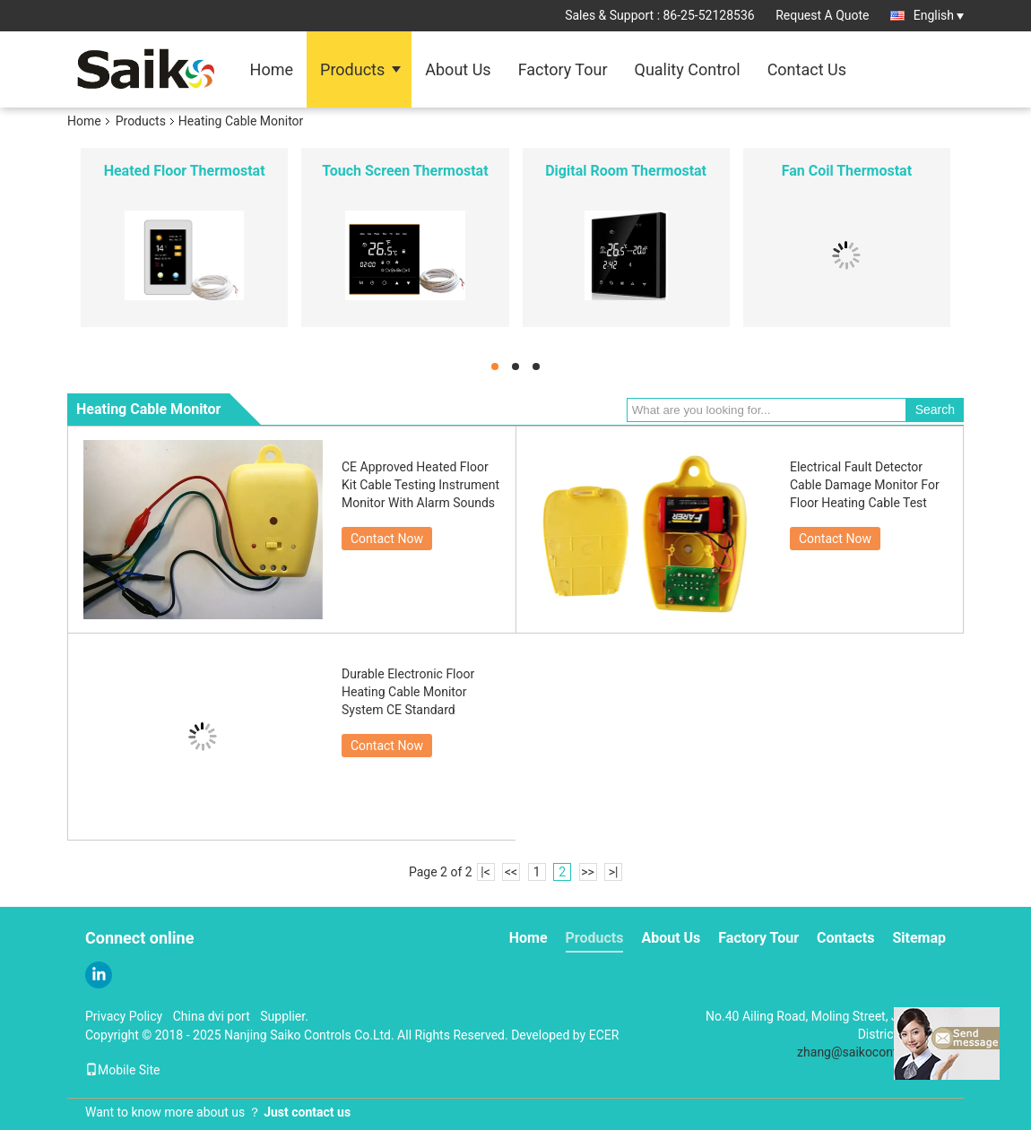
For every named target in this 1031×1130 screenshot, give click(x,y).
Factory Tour (563, 69)
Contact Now (387, 538)
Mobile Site (122, 1070)
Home (271, 69)
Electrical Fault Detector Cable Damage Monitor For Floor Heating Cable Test (865, 485)
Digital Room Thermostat (625, 170)
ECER (604, 1035)
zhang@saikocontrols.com (871, 1052)
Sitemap (919, 937)
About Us (457, 69)
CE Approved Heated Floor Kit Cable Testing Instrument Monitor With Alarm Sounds (420, 485)
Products (352, 69)
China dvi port (211, 1016)
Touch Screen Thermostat (405, 170)
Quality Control (688, 69)
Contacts (845, 937)
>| (614, 872)
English (939, 15)
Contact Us (806, 69)
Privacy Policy (123, 1016)
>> (587, 872)
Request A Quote (822, 15)
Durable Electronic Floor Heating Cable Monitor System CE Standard (408, 692)
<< (511, 872)
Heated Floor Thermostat (184, 170)
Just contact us (307, 1112)
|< (485, 872)
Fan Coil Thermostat (847, 170)
